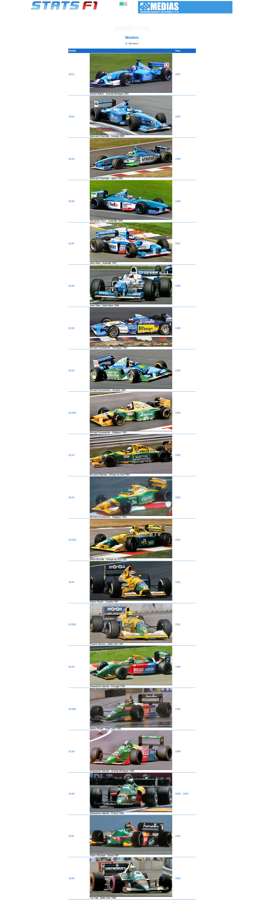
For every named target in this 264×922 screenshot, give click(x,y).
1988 (178, 793)
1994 (178, 370)
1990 (178, 666)
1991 (178, 582)
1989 (178, 751)
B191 (71, 582)
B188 (71, 793)
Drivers (95, 918)
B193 (71, 455)
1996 (178, 285)
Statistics (45, 918)
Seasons (61, 918)
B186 (71, 878)
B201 (71, 74)
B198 (71, 201)
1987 (178, 836)
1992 (178, 497)
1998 (178, 201)
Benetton (132, 28)
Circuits (170, 918)
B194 (71, 370)
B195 (71, 328)
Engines (129, 918)
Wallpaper (208, 918)
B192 (71, 497)
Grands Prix (78, 918)
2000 (178, 116)
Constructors (112, 918)
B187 (71, 836)
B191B (71, 539)
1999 (178, 159)
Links (194, 918)
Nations (155, 918)
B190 (71, 666)
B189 (71, 751)
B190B (71, 624)
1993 (178, 412)
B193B (71, 412)
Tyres (143, 918)
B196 (71, 285)
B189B (71, 709)
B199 (71, 159)
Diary (183, 918)
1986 (178, 878)
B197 (71, 243)
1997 (178, 243)
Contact (224, 918)
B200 (71, 116)
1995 (178, 328)
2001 (178, 74)
